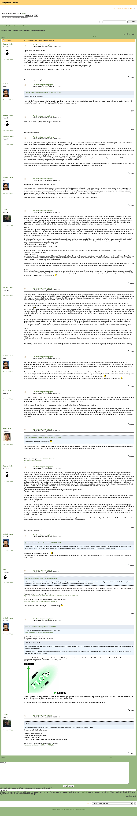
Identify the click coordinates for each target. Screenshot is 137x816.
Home (4, 26)
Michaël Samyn (8, 84)
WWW (11, 59)
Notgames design (24, 30)
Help (7, 26)
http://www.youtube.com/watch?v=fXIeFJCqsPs (39, 745)
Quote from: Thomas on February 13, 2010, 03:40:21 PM (41, 578)
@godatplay (27, 462)
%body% (64, 775)
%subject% (84, 796)
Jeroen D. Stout (8, 136)
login (17, 13)
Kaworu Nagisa (8, 44)
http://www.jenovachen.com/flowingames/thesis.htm (40, 601)
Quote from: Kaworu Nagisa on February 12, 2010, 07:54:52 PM (43, 92)
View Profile (6, 59)
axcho (5, 569)
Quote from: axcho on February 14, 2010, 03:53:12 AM (40, 626)
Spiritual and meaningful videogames (33, 460)
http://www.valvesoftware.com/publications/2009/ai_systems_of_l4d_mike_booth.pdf (51, 596)
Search (11, 26)
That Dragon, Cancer (46, 459)
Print (94, 36)
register (23, 13)
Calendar (17, 26)
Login (21, 26)
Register (26, 26)
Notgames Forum (6, 30)
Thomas (5, 210)
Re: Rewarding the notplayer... (43, 45)
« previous (126, 34)
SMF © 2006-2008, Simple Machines (75, 814)
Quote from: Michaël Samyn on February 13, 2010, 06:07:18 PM (43, 437)
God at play (7, 428)
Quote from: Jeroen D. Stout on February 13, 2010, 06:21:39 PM (43, 543)
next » (133, 34)
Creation (15, 30)
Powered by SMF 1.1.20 (58, 814)
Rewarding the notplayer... (37, 30)
